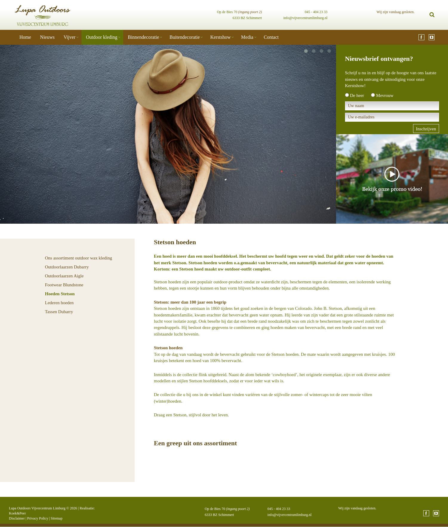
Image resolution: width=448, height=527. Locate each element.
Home (25, 37)
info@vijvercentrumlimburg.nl (305, 18)
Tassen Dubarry (59, 311)
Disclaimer (17, 518)
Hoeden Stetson (60, 293)
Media (247, 37)
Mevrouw (384, 95)
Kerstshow (220, 37)
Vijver (70, 37)
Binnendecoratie (143, 37)
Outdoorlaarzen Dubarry (67, 267)
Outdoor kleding (101, 37)
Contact (271, 37)
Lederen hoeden (59, 302)
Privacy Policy (37, 518)
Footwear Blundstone (64, 284)
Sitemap (56, 518)
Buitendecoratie (185, 37)
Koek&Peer (17, 513)
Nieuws (47, 37)
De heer (357, 95)
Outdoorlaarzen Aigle (64, 275)
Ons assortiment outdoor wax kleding (78, 258)
